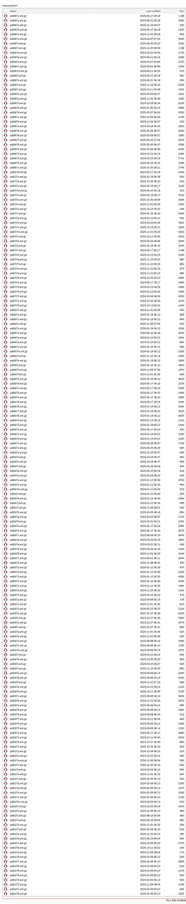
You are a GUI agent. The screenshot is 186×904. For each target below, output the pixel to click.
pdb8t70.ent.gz (18, 172)
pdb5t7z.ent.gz (18, 443)
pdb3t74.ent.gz (18, 723)
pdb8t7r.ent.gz (18, 48)
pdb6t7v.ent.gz (18, 323)
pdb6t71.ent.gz (18, 434)
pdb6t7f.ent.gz (18, 374)
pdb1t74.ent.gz (18, 875)
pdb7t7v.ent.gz (18, 195)
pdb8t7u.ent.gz (18, 38)
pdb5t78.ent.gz (18, 553)
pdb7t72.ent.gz (18, 296)
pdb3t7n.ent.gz (18, 645)
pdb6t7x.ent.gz (18, 319)
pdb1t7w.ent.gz (18, 760)
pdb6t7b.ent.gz (18, 392)
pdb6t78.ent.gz (18, 406)
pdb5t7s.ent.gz (18, 461)
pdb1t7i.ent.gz (18, 820)
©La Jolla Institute (176, 900)
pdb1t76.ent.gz (18, 866)
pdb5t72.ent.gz (18, 581)
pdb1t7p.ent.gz (18, 788)
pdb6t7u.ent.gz (18, 328)
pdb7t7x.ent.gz (18, 186)
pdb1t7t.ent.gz (18, 769)
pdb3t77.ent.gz (18, 719)
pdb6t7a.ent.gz (18, 397)
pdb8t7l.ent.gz (18, 75)
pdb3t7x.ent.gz (18, 604)
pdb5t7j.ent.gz (18, 503)
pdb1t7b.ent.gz (18, 847)
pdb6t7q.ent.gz (18, 337)
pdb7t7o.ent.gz (18, 222)
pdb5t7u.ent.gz (18, 452)
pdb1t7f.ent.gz (18, 829)
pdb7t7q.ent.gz (18, 218)
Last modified (153, 11)
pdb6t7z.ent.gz (18, 310)
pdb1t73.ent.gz (18, 879)
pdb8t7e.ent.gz (18, 107)
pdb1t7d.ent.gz (18, 838)
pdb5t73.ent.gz (18, 576)
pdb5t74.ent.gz (18, 572)
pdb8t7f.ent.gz (18, 103)
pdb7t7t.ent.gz (18, 204)
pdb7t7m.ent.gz (19, 231)
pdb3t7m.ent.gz (19, 650)
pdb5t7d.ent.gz (18, 530)
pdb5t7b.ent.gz (18, 539)
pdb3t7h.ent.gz (18, 673)
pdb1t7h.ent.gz (18, 824)
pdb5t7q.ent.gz (18, 470)
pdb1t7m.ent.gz (19, 801)
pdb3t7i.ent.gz (18, 668)
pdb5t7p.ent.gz (18, 475)
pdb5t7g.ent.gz (18, 516)
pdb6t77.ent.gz (18, 411)
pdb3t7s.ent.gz (18, 622)
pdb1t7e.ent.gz (18, 834)
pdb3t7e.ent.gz (18, 686)
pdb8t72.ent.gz (18, 163)
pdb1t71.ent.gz (18, 889)
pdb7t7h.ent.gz (18, 254)
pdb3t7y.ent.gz (18, 599)
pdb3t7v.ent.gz (18, 608)
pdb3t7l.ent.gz (18, 654)
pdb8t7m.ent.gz (19, 71)
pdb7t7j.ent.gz (18, 245)
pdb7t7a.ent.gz (18, 282)
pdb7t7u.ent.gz (18, 199)
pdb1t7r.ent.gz (18, 778)
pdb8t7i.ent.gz (18, 89)
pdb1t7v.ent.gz (18, 765)
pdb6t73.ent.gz (18, 425)
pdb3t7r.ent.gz (18, 627)
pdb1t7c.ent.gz (18, 843)
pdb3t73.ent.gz (18, 728)
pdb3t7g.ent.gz (18, 677)
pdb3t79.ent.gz (18, 709)
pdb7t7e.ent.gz (18, 268)
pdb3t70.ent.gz (18, 742)
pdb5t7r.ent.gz (18, 466)
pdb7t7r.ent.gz (18, 213)
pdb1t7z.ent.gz (18, 746)
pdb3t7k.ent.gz (18, 659)
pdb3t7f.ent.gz (18, 682)
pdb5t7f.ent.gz (18, 521)
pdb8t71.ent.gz (18, 167)
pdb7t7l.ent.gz (18, 236)
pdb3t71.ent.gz (18, 737)
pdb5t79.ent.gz (18, 549)
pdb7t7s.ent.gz (18, 209)
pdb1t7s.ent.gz (18, 774)
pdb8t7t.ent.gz (18, 43)
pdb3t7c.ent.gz (18, 696)
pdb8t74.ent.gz (18, 153)
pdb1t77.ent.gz (18, 861)
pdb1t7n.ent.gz (18, 797)
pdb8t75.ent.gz (18, 149)
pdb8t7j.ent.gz (18, 84)
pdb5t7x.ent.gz (18, 447)
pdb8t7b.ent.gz (18, 121)
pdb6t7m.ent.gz (19, 351)
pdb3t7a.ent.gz (18, 705)
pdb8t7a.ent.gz (18, 126)
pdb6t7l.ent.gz (18, 356)
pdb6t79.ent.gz (18, 402)
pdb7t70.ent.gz (18, 305)
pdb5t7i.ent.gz (18, 507)
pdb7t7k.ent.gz (18, 241)
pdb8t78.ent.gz (18, 135)
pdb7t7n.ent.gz (18, 227)
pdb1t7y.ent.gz (18, 751)
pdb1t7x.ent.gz (18, 755)
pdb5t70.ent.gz (18, 590)
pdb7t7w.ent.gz (18, 190)
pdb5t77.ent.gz (18, 558)
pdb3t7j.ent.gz (18, 663)
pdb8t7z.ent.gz (18, 15)
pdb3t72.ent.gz (18, 732)
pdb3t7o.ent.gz (18, 641)
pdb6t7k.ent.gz (18, 360)
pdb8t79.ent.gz (18, 130)
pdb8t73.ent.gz (18, 158)
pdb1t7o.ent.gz (18, 792)
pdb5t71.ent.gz (18, 585)
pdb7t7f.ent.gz (18, 264)
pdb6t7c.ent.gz (18, 388)
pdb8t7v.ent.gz (18, 34)
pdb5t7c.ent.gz (18, 535)
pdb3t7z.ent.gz (18, 595)
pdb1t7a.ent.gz (18, 852)
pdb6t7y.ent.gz (18, 314)
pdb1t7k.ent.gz (18, 811)
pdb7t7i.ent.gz (18, 250)
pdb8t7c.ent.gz (18, 117)
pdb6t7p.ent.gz (18, 342)
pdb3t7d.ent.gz (18, 691)
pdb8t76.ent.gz (18, 144)
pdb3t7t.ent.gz (18, 618)
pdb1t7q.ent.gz (18, 783)
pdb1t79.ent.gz (18, 857)
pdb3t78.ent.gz (18, 714)
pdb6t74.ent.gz (18, 420)
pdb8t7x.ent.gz (18, 25)
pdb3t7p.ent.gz (18, 636)
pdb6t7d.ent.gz (18, 383)
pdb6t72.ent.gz (18, 429)
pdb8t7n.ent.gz (18, 66)
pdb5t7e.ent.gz (18, 526)
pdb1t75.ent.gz (18, 870)
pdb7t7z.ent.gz (18, 176)
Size (182, 11)
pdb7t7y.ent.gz (18, 181)
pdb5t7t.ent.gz (18, 457)
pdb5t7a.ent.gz (18, 544)
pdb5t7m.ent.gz (19, 489)
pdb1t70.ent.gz (18, 893)
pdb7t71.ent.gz (18, 300)
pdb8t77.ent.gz (18, 140)
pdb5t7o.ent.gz (18, 480)
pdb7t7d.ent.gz (18, 273)
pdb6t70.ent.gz (18, 438)
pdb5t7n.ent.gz (18, 484)
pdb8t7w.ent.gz (18, 29)
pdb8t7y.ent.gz (18, 20)
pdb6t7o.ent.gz (18, 346)
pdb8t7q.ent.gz (18, 52)
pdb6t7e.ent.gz (18, 379)
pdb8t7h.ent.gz (18, 94)
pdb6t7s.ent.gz (18, 333)
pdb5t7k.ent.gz (18, 498)
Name (13, 11)
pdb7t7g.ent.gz (18, 259)
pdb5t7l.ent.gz (18, 493)
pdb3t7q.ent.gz (18, 631)
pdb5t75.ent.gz (18, 567)
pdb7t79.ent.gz (18, 287)
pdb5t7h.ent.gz (18, 512)
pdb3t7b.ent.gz (18, 700)
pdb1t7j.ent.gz (18, 815)
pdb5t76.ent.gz (18, 562)
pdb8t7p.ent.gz (18, 57)
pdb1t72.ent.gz (18, 884)
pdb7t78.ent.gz (18, 291)
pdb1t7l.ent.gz (18, 806)
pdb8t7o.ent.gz (18, 61)
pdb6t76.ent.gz (18, 415)
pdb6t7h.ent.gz (18, 369)
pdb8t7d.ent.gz (18, 112)
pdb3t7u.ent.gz (18, 613)
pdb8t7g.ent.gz (18, 98)
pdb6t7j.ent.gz (18, 365)
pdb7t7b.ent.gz (18, 277)
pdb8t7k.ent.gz (18, 80)
